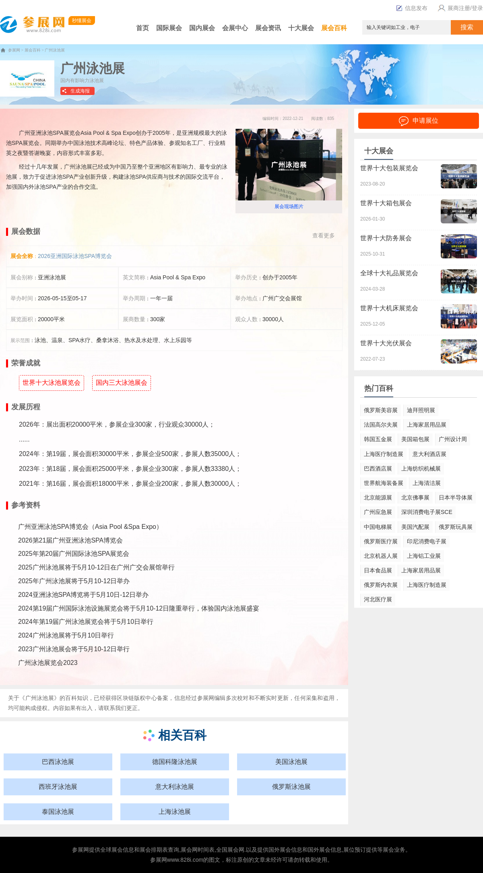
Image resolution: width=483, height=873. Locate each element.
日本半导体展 (456, 497)
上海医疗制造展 (383, 454)
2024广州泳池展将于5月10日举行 (66, 635)
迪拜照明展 (421, 410)
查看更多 (323, 235)
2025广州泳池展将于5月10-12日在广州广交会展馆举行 (96, 567)
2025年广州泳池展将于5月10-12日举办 (74, 581)
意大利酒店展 (429, 454)
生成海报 (80, 91)
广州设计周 (453, 439)
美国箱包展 (415, 439)
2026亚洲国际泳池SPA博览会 (75, 256)
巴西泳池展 (58, 761)
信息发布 (411, 8)
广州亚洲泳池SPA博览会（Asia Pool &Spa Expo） (90, 526)
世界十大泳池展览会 (51, 382)
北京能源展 (378, 497)
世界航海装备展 (383, 483)
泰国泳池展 (58, 811)
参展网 (14, 50)
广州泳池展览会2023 (48, 662)
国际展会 (169, 28)
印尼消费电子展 (426, 541)
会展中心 (235, 28)
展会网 (189, 849)
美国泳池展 (291, 761)
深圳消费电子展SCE (426, 512)
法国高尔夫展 (381, 424)
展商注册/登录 (459, 8)
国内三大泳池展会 (121, 382)
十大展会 (301, 28)
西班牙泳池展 (58, 786)
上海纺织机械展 (421, 468)
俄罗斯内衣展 (381, 585)
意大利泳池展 (174, 786)
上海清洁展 (427, 483)
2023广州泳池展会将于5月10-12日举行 (74, 649)
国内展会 (202, 28)
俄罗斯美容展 (381, 410)
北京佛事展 (415, 497)
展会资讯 (268, 28)
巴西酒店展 (378, 468)
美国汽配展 (415, 527)
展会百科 (334, 28)
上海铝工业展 (424, 556)
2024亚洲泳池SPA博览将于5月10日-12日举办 (83, 594)
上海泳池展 (175, 811)
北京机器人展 (381, 556)
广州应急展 (378, 512)
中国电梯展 (378, 527)
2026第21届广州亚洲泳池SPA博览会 (70, 540)
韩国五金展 (378, 439)
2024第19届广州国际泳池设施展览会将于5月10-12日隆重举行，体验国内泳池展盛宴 (138, 608)
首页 (142, 28)
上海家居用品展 (426, 424)
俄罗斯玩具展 (456, 527)
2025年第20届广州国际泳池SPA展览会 (73, 553)
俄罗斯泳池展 (291, 786)
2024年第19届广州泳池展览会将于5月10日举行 (85, 621)
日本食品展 (378, 570)
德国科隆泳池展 (174, 761)
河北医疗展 (378, 599)
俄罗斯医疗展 (381, 541)
